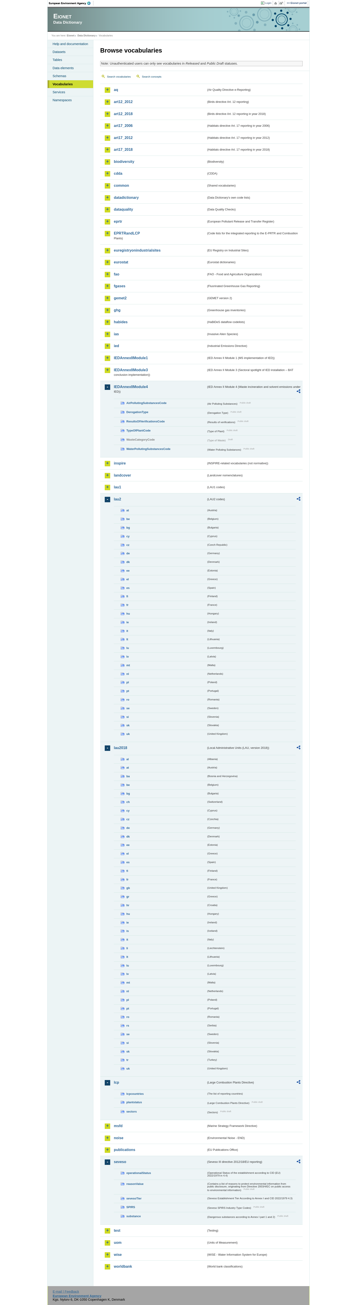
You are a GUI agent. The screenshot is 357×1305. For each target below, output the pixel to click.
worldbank (123, 1266)
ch (128, 802)
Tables (57, 60)
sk (128, 725)
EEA (71, 3)
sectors (131, 1111)
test (117, 1230)
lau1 (117, 487)
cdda (118, 173)
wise (118, 1255)
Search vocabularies (119, 76)
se (128, 708)
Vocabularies (63, 84)
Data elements (63, 68)
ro (127, 699)
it (127, 631)
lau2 (117, 499)
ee (128, 570)
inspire (120, 463)
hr (127, 905)
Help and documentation (70, 44)
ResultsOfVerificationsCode (145, 421)
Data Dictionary (86, 35)
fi (127, 596)
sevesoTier (134, 1198)
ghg (117, 310)
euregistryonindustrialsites (137, 250)
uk (128, 734)
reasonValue (134, 1184)
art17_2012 (123, 138)
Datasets (59, 52)
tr (127, 1060)
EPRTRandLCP (127, 233)
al (127, 759)
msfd (118, 1126)
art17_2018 (123, 149)
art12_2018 (123, 114)
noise (118, 1138)
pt (127, 691)
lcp (116, 1082)
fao (116, 274)
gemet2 (120, 298)
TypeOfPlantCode (138, 430)
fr (127, 605)
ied (116, 346)
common (121, 185)
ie (127, 622)
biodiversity (124, 162)
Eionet (70, 35)
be (128, 519)
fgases (119, 286)
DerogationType (137, 412)
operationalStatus (138, 1173)
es (128, 588)
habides (121, 322)
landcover (122, 475)
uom (118, 1242)
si (127, 717)
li (127, 948)
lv (127, 656)
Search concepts (151, 76)
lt (127, 639)
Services (59, 92)
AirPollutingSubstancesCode (146, 403)
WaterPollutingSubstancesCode (148, 449)
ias (116, 334)
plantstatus (134, 1102)
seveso (120, 1162)
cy (128, 536)
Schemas (59, 76)
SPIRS (130, 1207)
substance (133, 1216)
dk (128, 562)
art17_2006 (123, 126)
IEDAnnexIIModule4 (131, 387)
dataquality (123, 209)
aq (116, 90)
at (127, 510)
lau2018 (120, 748)
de (128, 553)
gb (128, 888)
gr (127, 896)
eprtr (118, 221)
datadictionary (126, 197)
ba (128, 776)
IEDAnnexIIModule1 (131, 358)
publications (124, 1150)
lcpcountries (135, 1093)
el (127, 579)
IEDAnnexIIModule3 (131, 370)
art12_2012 (123, 102)
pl (127, 682)
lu (127, 648)
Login (268, 3)
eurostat (121, 262)
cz (128, 545)
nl (127, 674)
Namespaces (62, 100)
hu (128, 613)
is (127, 931)
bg (128, 527)
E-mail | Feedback (66, 1291)
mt (128, 665)
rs (127, 1025)
